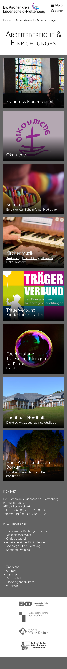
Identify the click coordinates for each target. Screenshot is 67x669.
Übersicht (12, 567)
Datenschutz (14, 578)
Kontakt (20, 262)
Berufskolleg (14, 209)
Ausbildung (13, 258)
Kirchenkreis (14, 531)
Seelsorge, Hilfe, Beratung (23, 546)
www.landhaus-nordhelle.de (37, 422)
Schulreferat (33, 209)
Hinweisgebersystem (20, 582)
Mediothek (50, 209)
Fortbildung (31, 258)
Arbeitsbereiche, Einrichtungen (26, 542)
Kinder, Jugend (16, 538)
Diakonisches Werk (18, 535)
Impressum (13, 574)
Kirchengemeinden (35, 531)
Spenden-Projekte (18, 549)
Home (7, 20)
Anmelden (12, 585)
